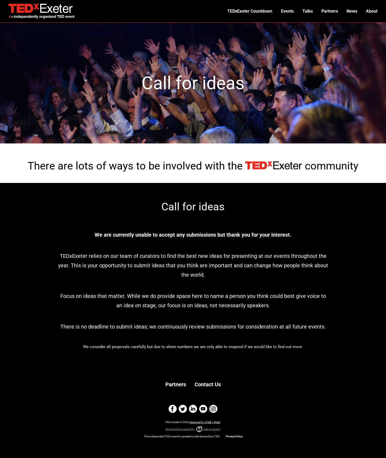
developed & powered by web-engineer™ (193, 429)
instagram (213, 409)
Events (287, 11)
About (371, 11)
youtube (203, 409)
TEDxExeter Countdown (249, 11)
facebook (173, 409)
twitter (183, 409)
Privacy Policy (234, 436)
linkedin (193, 409)
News (352, 11)
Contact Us (208, 384)
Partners (329, 11)
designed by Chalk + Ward (205, 422)
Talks (307, 11)
